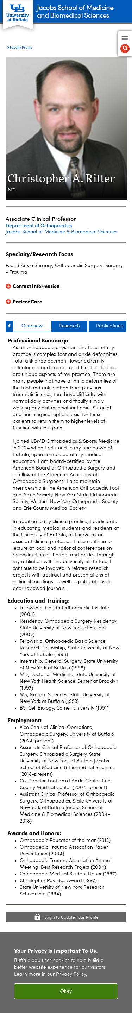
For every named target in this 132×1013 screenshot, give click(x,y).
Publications (109, 325)
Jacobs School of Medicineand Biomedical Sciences (75, 10)
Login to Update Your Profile (71, 918)
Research (69, 325)
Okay (66, 991)
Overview (32, 325)
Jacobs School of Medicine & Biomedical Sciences (61, 231)
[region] (66, 972)
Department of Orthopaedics (39, 225)
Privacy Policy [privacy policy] (71, 974)
